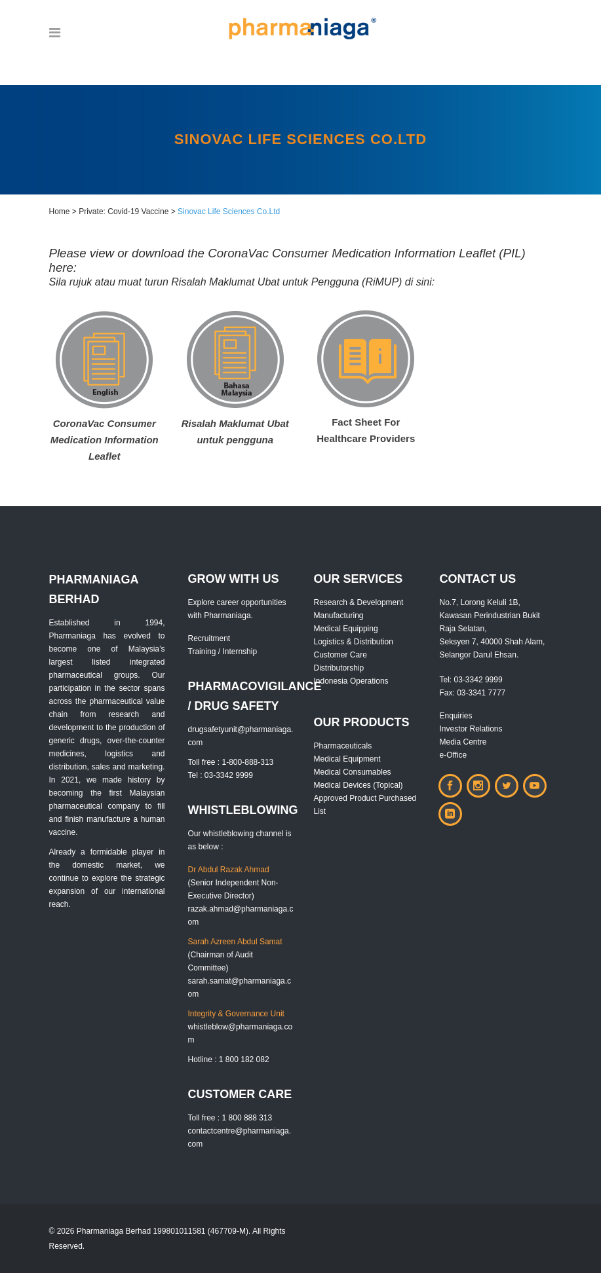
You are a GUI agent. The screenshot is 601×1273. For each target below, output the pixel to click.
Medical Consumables (352, 772)
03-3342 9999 (478, 679)
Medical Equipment (347, 759)
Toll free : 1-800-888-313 (231, 762)
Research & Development (359, 602)
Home (59, 211)
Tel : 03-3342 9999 (220, 775)
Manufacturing (339, 615)
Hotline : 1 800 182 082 (228, 1059)
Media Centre (463, 742)
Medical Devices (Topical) (358, 785)
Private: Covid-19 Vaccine (123, 211)
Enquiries (456, 715)
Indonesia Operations (351, 681)
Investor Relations (471, 728)
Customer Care (340, 654)
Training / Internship (223, 651)
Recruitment (209, 638)
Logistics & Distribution (353, 641)
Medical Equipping (346, 628)
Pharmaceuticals (343, 745)
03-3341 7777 (481, 692)
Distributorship (339, 668)
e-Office (453, 755)
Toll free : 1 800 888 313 (230, 1117)
